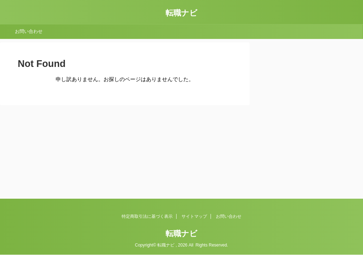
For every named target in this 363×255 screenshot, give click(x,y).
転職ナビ (181, 12)
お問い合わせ (29, 31)
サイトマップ (194, 216)
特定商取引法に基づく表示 (147, 216)
